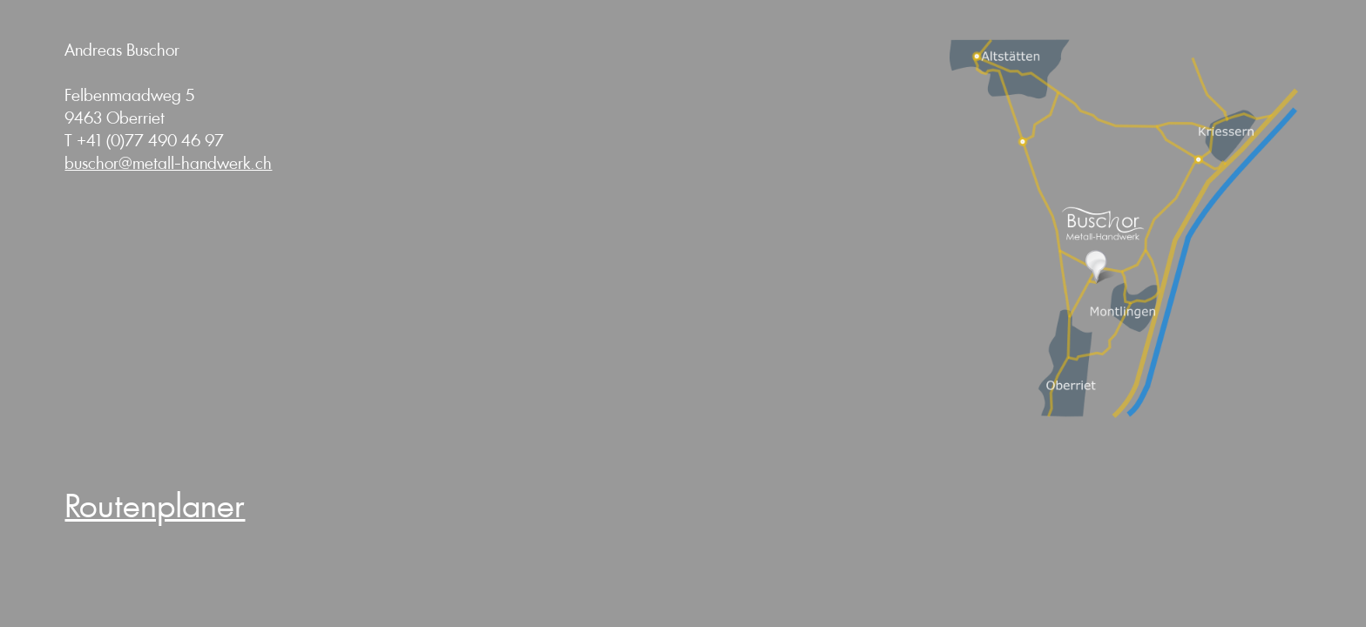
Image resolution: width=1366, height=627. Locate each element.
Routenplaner (154, 506)
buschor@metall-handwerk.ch (168, 163)
